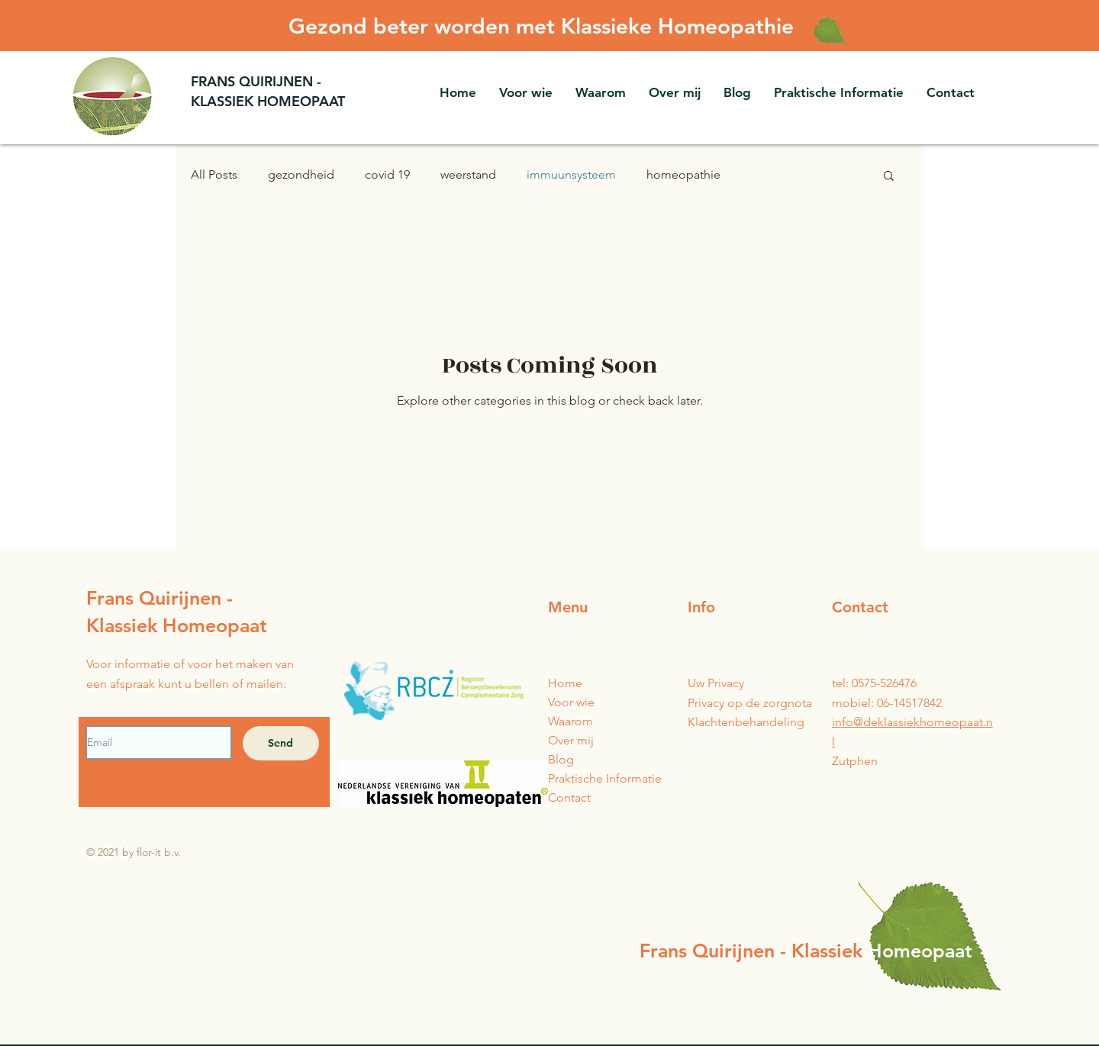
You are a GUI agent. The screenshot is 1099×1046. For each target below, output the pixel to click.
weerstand (468, 174)
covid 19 (387, 174)
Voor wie (571, 702)
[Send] (281, 743)
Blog (561, 759)
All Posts (214, 174)
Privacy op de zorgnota (750, 703)
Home (565, 683)
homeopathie (683, 174)
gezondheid (301, 174)
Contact (569, 797)
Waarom (570, 721)
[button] (838, 92)
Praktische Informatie (605, 778)
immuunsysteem (571, 174)
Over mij (571, 740)
